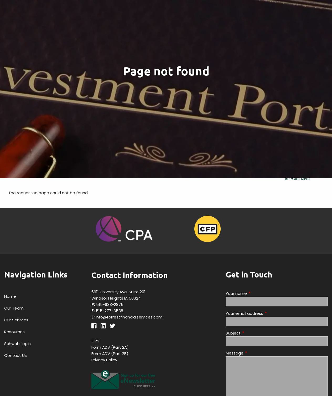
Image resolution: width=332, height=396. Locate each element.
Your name (256, 293)
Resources (14, 332)
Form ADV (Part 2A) (110, 347)
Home (10, 296)
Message (255, 353)
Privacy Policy (104, 360)
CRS (95, 341)
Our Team (14, 308)
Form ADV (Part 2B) (109, 353)
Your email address (264, 313)
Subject (253, 333)
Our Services (16, 320)
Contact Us (15, 355)
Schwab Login (17, 343)
